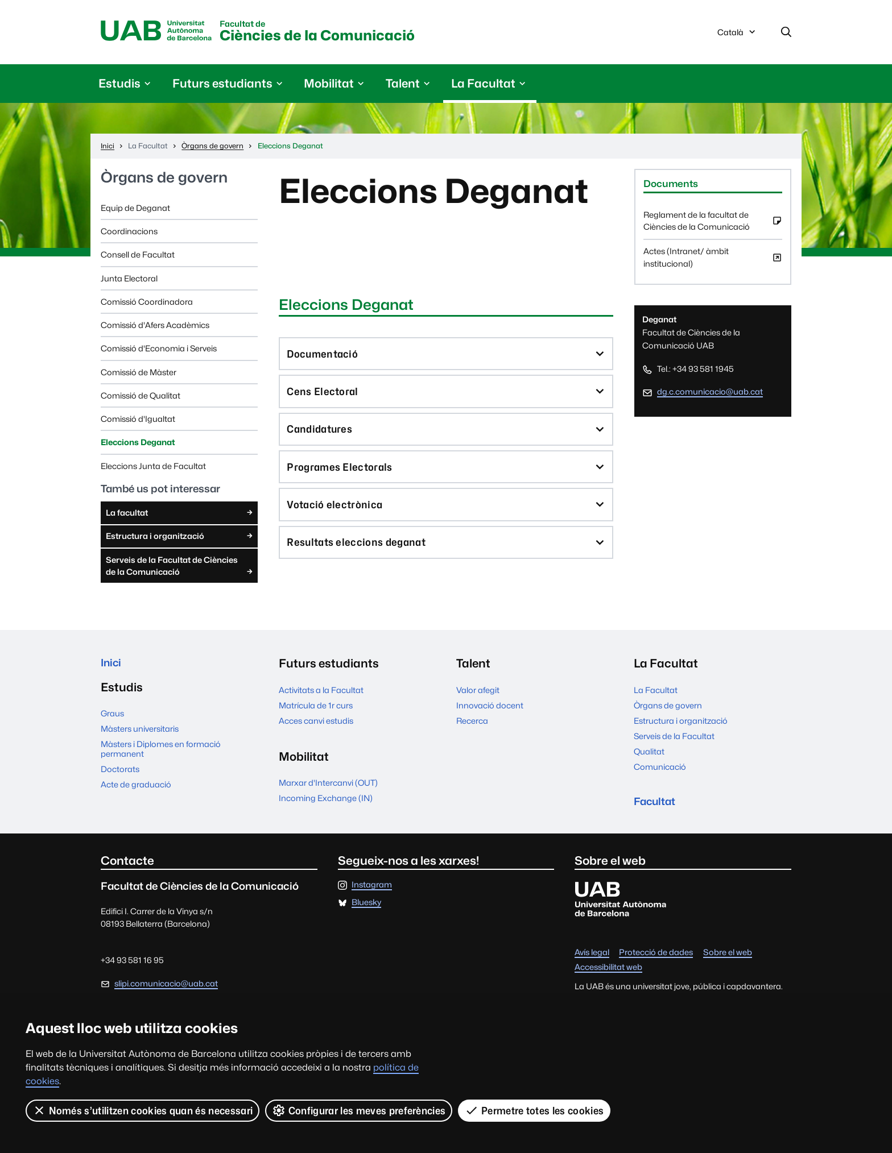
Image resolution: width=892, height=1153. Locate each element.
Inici (112, 665)
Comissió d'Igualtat (138, 421)
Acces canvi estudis (316, 723)
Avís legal (592, 957)
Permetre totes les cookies (534, 1110)
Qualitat (649, 753)
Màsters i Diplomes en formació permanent (161, 754)
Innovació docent (489, 707)
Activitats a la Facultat (321, 692)
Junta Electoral (129, 280)
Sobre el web (727, 957)
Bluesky (366, 907)
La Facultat (656, 692)
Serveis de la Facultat (674, 738)
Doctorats (120, 774)
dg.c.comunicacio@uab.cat (710, 394)
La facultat (180, 514)
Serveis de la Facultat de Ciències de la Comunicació (180, 568)
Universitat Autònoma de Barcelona (162, 32)
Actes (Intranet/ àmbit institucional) (712, 263)
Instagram (372, 890)
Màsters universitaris (140, 734)
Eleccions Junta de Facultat (153, 468)
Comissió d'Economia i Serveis (159, 350)
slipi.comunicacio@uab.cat (166, 988)
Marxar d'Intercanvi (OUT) (328, 785)
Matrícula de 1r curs (316, 707)
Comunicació (660, 769)
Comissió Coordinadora (147, 304)
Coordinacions (129, 233)
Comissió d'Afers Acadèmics (155, 327)
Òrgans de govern (164, 180)
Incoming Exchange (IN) (326, 800)
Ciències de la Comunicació (346, 33)
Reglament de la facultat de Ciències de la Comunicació (712, 227)
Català (737, 35)
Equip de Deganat (135, 210)
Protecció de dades (656, 957)
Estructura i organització (180, 538)
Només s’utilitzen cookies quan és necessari (142, 1110)
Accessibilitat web (608, 973)
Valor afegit (477, 692)
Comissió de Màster (138, 374)
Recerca (472, 723)
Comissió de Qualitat (140, 398)
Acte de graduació (136, 789)
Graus (112, 718)
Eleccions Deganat (138, 444)
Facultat (658, 805)
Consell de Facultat (138, 257)
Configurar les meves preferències (359, 1110)
